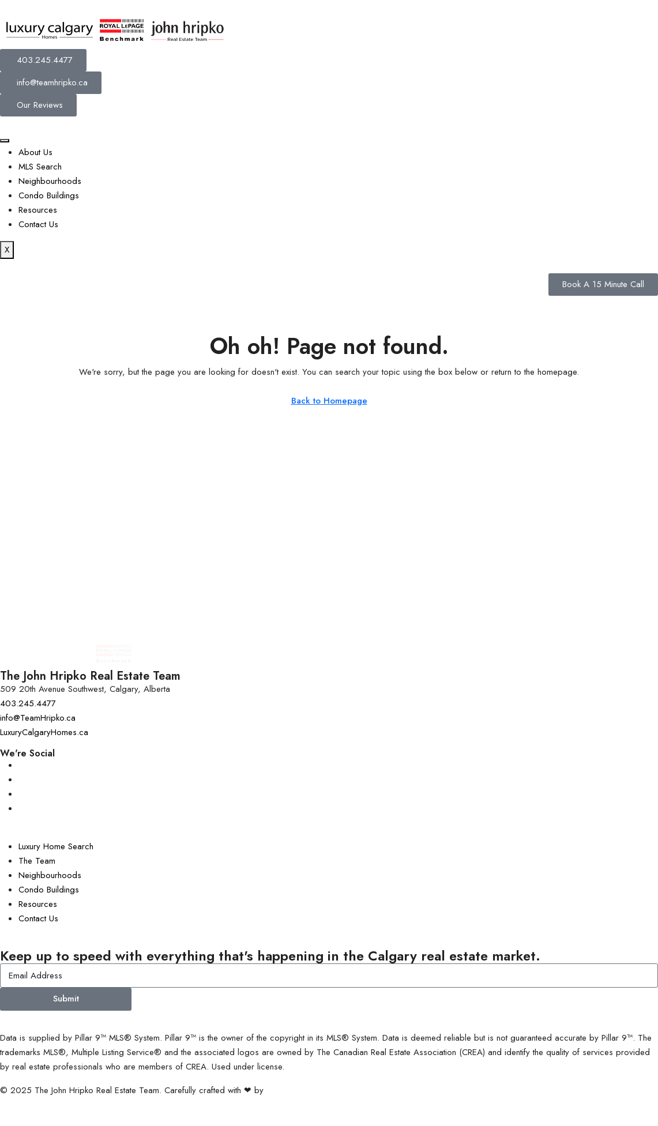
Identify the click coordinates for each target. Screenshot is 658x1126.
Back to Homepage (329, 400)
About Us (35, 152)
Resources (37, 210)
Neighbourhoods (49, 181)
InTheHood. (287, 1090)
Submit (66, 998)
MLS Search (40, 166)
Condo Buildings (48, 195)
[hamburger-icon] (4, 140)
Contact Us (38, 224)
